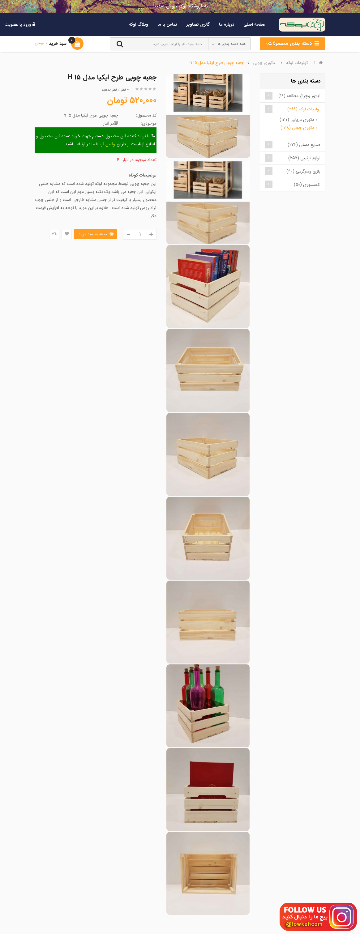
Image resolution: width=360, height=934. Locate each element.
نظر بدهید (109, 89)
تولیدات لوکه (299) (303, 109)
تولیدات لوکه (297, 63)
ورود (26, 24)
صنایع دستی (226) (304, 144)
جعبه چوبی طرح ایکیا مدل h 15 (217, 63)
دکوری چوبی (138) (297, 127)
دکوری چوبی (264, 63)
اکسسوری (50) (307, 184)
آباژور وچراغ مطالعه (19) (299, 95)
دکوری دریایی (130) (297, 119)
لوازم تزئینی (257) (304, 158)
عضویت (11, 24)
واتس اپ (107, 144)
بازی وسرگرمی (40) (303, 171)
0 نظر (125, 89)
